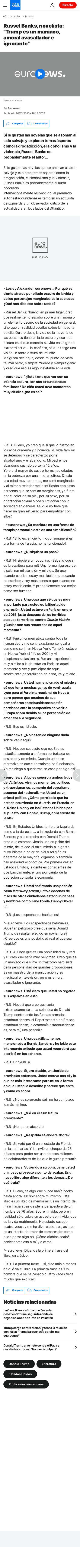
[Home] (4, 16)
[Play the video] (40, 74)
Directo (68, 5)
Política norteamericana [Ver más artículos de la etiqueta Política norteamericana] (26, 1384)
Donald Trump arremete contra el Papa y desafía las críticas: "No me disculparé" (31, 1347)
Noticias (15, 16)
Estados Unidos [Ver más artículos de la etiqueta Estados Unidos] (20, 1374)
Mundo (29, 16)
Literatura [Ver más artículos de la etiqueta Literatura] (49, 1363)
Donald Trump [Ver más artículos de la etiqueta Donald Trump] (19, 1363)
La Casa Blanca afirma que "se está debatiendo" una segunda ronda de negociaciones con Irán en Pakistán (28, 1314)
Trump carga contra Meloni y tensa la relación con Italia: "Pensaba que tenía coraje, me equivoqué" (35, 1331)
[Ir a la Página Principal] (15, 5)
